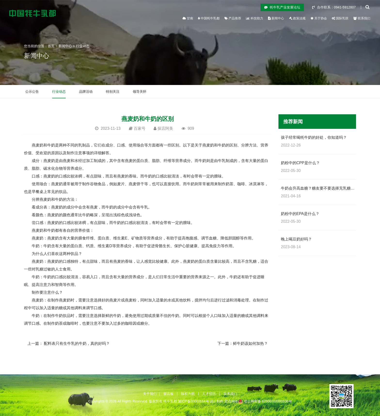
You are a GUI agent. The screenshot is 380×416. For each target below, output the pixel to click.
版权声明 (188, 394)
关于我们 (150, 394)
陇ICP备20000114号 (193, 401)
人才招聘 (209, 394)
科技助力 (254, 18)
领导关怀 (139, 91)
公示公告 (32, 91)
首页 (51, 46)
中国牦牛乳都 (209, 18)
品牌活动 (86, 91)
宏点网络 (231, 401)
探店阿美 (165, 128)
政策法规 (297, 18)
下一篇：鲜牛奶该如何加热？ (242, 343)
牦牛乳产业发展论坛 (282, 7)
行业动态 (82, 46)
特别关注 (112, 91)
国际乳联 (340, 18)
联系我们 (361, 18)
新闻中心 (276, 18)
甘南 (187, 18)
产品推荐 (232, 18)
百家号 (139, 128)
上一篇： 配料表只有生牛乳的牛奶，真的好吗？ (68, 343)
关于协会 (318, 18)
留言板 (168, 394)
